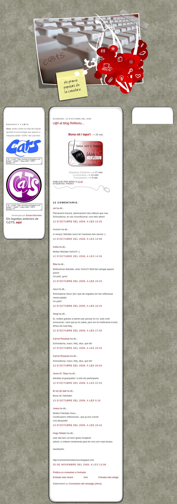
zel (54, 208)
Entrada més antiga (108, 477)
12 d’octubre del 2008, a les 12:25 (77, 221)
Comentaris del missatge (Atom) (85, 483)
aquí (19, 222)
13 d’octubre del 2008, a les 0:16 (77, 400)
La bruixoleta (79, 175)
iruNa (55, 247)
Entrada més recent (63, 477)
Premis (70, 184)
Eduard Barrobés (34, 215)
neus (55, 289)
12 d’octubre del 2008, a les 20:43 (77, 348)
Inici (86, 477)
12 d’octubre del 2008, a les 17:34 (77, 330)
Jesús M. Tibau (60, 373)
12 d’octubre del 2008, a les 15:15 (77, 281)
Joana (56, 408)
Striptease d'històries (79, 172)
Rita (55, 264)
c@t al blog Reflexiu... (68, 123)
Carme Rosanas (61, 338)
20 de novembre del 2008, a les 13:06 (79, 464)
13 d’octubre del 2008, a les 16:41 (77, 425)
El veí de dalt (59, 391)
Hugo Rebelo (59, 433)
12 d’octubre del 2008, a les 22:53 (77, 383)
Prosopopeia (80, 177)
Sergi (55, 313)
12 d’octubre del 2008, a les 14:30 (77, 256)
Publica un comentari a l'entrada (69, 472)
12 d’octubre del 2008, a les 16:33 (77, 306)
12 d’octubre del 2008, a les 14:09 (77, 239)
